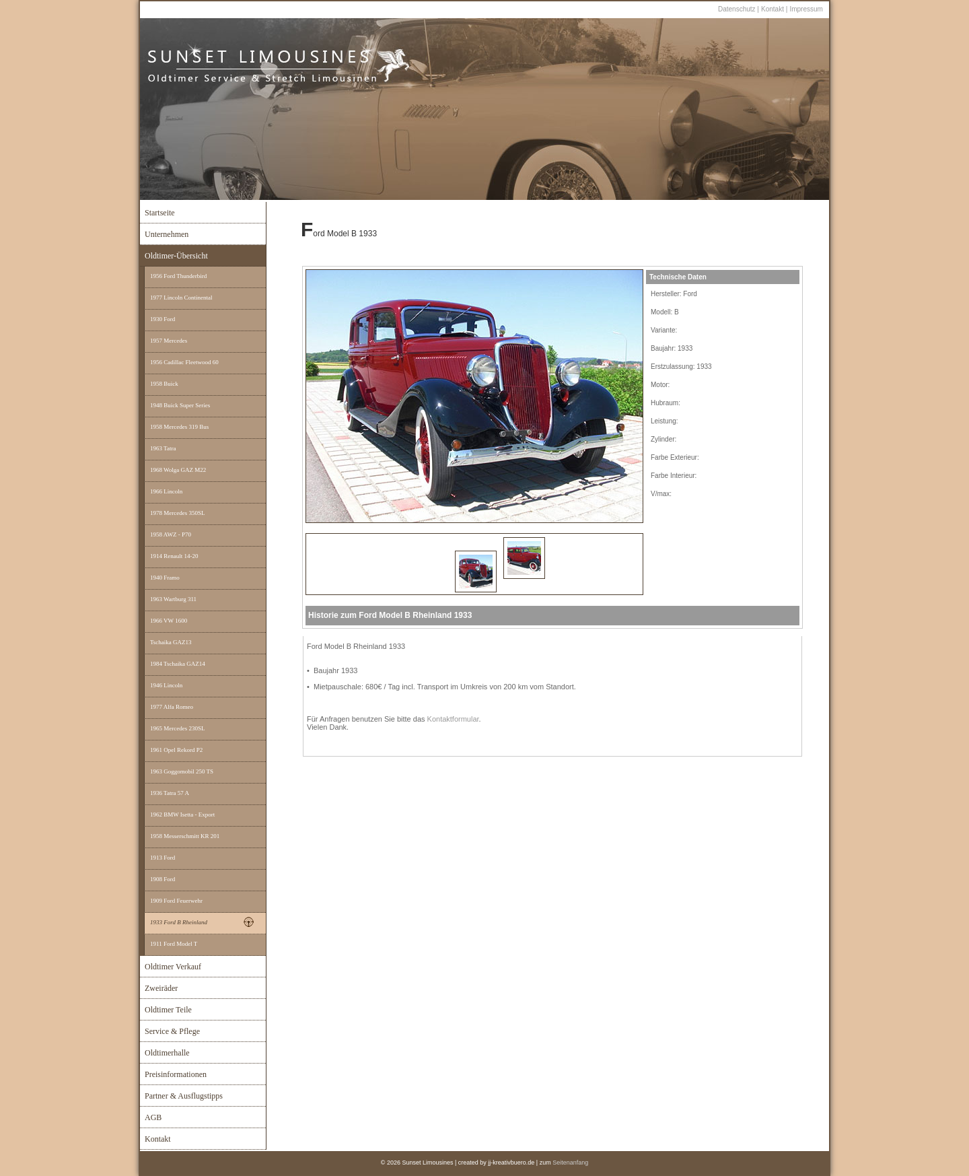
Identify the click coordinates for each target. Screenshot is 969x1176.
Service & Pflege (172, 1031)
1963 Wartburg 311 (173, 599)
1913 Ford (162, 857)
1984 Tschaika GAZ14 (177, 663)
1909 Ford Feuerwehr (176, 900)
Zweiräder (161, 988)
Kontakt (773, 9)
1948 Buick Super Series (180, 405)
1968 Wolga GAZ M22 (178, 469)
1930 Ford (162, 319)
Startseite (160, 212)
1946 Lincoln (166, 685)
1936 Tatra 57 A (169, 793)
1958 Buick (164, 383)
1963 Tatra (163, 448)
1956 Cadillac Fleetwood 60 (184, 362)
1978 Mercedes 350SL (177, 513)
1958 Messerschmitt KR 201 (184, 836)
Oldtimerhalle (167, 1053)
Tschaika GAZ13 (171, 642)
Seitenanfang (570, 1162)
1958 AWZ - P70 (170, 534)
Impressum (805, 9)
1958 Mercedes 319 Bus (179, 426)
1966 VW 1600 (168, 620)
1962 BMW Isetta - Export (182, 814)
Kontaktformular (453, 719)
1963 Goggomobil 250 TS (181, 771)
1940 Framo (165, 577)
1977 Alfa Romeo (171, 706)
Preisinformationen (176, 1074)
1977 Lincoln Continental (181, 297)
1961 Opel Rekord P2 (176, 750)
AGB (153, 1117)
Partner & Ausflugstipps (184, 1096)
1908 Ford (162, 879)
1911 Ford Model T (173, 943)
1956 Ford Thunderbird (178, 276)
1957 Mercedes (168, 340)
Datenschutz (737, 9)
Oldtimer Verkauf (173, 966)
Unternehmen (166, 234)
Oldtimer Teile (168, 1009)
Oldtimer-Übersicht (176, 256)
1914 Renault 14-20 (174, 556)
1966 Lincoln (166, 491)
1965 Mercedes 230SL (177, 728)
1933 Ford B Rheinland (178, 922)
